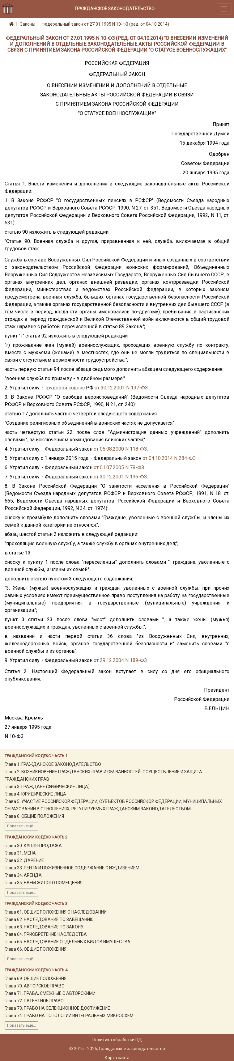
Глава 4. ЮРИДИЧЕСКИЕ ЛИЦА (35, 794)
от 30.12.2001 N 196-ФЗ (120, 477)
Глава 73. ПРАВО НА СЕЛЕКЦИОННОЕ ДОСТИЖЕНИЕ (57, 1008)
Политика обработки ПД (117, 1039)
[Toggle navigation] (224, 8)
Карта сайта (117, 1057)
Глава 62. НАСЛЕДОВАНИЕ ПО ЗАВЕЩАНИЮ (49, 919)
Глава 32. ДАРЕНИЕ (24, 860)
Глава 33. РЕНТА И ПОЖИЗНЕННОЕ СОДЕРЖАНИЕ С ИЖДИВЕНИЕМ (72, 867)
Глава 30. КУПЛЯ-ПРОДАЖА (33, 845)
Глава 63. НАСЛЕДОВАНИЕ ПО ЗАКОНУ (44, 926)
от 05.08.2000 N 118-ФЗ (120, 449)
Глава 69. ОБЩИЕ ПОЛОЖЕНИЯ (35, 978)
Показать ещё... (21, 826)
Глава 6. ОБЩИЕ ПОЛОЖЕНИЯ (34, 816)
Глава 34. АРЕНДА (23, 875)
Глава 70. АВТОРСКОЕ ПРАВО (35, 985)
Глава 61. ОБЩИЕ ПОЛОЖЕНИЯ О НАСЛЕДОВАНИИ (56, 912)
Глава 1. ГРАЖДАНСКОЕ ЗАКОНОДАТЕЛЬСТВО (53, 764)
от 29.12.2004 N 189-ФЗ (120, 660)
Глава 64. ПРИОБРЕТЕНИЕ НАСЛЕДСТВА (46, 934)
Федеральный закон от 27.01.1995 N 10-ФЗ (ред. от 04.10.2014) (105, 24)
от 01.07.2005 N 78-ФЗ (119, 467)
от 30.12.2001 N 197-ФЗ (121, 388)
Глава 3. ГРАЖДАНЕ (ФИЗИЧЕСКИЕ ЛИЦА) (47, 786)
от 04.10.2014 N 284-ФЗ (169, 458)
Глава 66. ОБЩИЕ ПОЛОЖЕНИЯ (35, 949)
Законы (27, 24)
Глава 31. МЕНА (20, 853)
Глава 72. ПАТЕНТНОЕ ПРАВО (34, 1000)
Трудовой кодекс (65, 388)
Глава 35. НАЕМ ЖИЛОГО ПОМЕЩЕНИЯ (44, 882)
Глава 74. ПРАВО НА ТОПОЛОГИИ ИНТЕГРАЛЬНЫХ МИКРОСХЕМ (69, 1015)
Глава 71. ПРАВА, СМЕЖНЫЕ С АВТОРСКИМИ (50, 993)
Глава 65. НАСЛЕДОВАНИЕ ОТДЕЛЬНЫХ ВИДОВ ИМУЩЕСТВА (67, 941)
